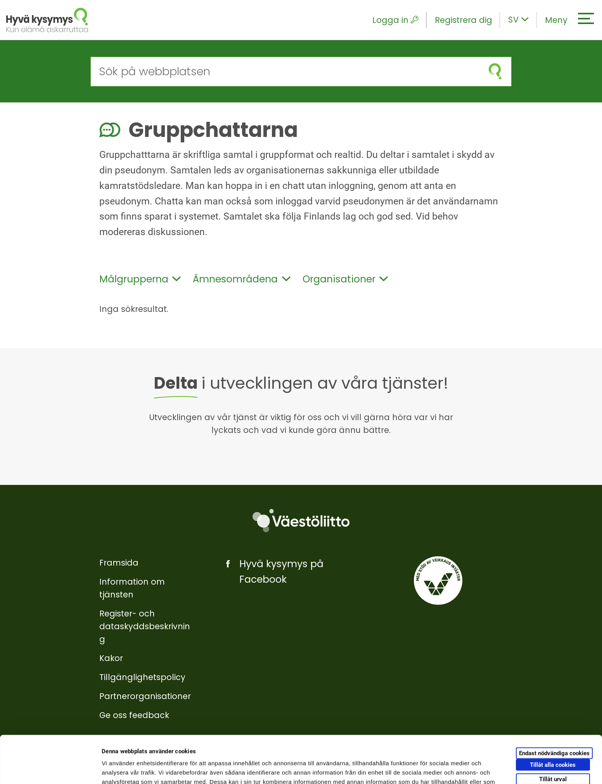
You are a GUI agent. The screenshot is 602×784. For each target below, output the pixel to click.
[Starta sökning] (495, 71)
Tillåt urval (553, 731)
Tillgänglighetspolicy (142, 677)
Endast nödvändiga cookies (554, 705)
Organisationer (345, 279)
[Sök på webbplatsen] (285, 71)
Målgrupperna (140, 279)
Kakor (111, 658)
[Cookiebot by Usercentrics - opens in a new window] (50, 769)
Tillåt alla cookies (553, 717)
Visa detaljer (421, 768)
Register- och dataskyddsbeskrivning (144, 626)
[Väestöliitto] (301, 520)
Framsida (118, 562)
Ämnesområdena (241, 279)
